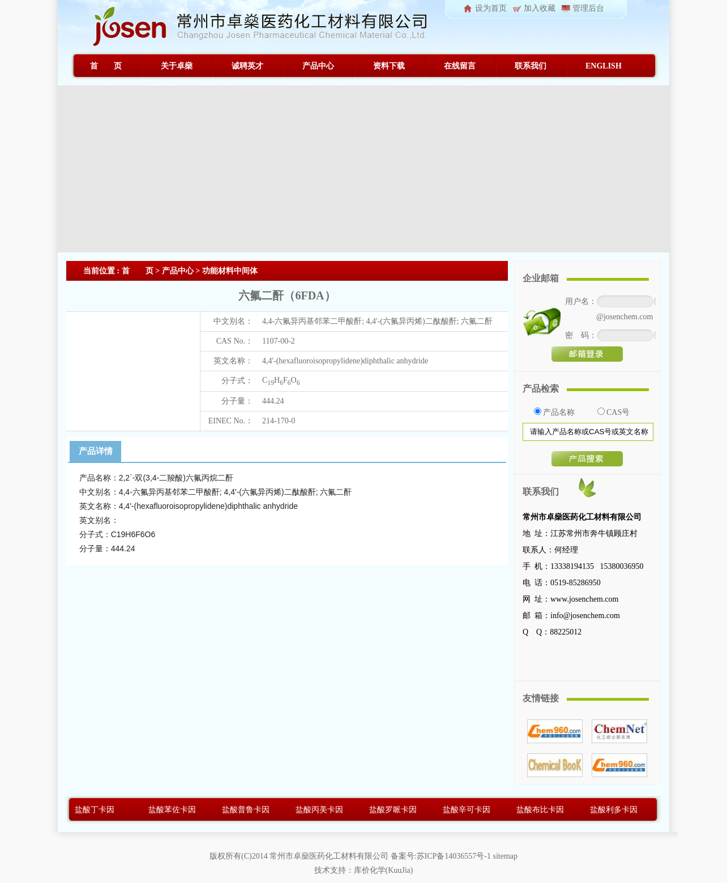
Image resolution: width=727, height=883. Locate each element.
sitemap (505, 856)
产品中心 (318, 66)
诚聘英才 (247, 66)
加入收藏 (539, 8)
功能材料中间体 (230, 271)
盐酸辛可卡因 (466, 809)
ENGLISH (603, 66)
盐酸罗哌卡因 (393, 809)
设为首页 (491, 8)
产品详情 (96, 451)
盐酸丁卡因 (94, 809)
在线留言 (460, 66)
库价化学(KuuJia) (383, 870)
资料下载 (389, 66)
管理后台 (588, 8)
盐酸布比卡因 (540, 809)
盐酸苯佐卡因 (172, 809)
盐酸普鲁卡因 (246, 809)
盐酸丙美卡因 (319, 809)
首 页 (106, 66)
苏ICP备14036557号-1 (454, 856)
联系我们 (530, 66)
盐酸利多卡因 (614, 809)
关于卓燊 (177, 66)
